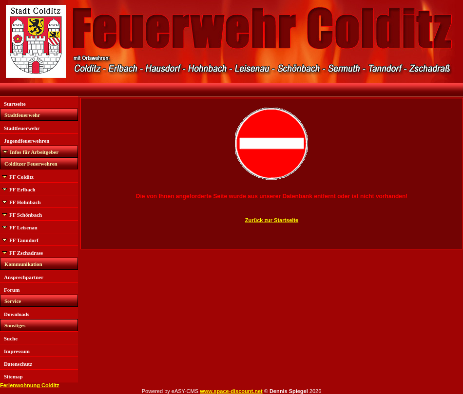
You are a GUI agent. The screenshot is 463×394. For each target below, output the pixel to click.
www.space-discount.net (231, 391)
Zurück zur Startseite (271, 220)
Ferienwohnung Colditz (29, 385)
